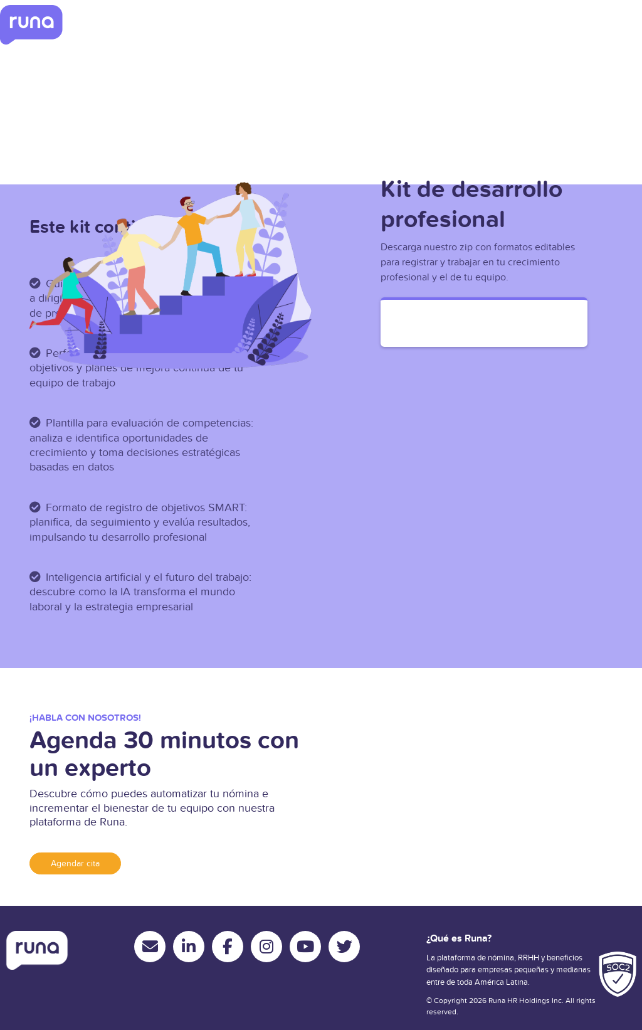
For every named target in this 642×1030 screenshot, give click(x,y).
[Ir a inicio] (31, 25)
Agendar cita (75, 863)
